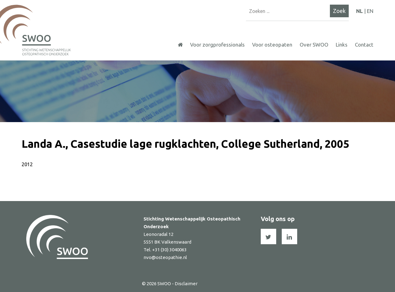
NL (359, 11)
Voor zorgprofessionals (217, 44)
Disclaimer (186, 283)
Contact (364, 44)
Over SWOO (314, 44)
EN (370, 11)
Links (341, 44)
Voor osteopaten (272, 44)
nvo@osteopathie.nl (165, 257)
